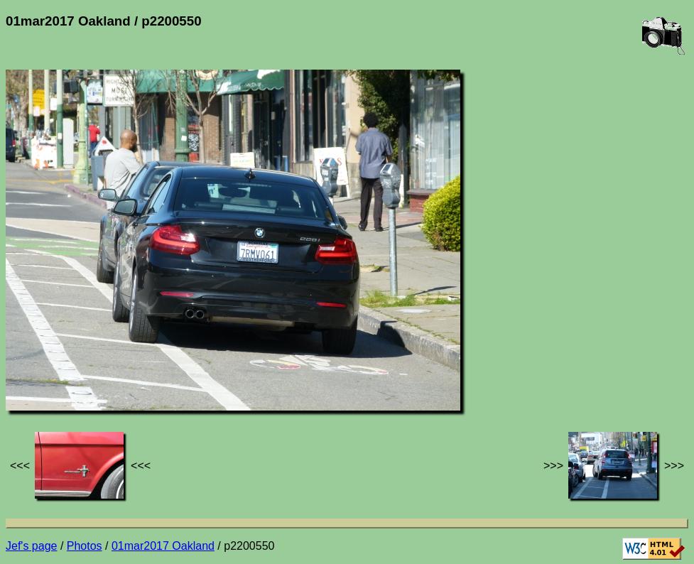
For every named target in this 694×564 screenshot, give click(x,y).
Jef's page (31, 546)
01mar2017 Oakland (163, 546)
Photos (84, 546)
